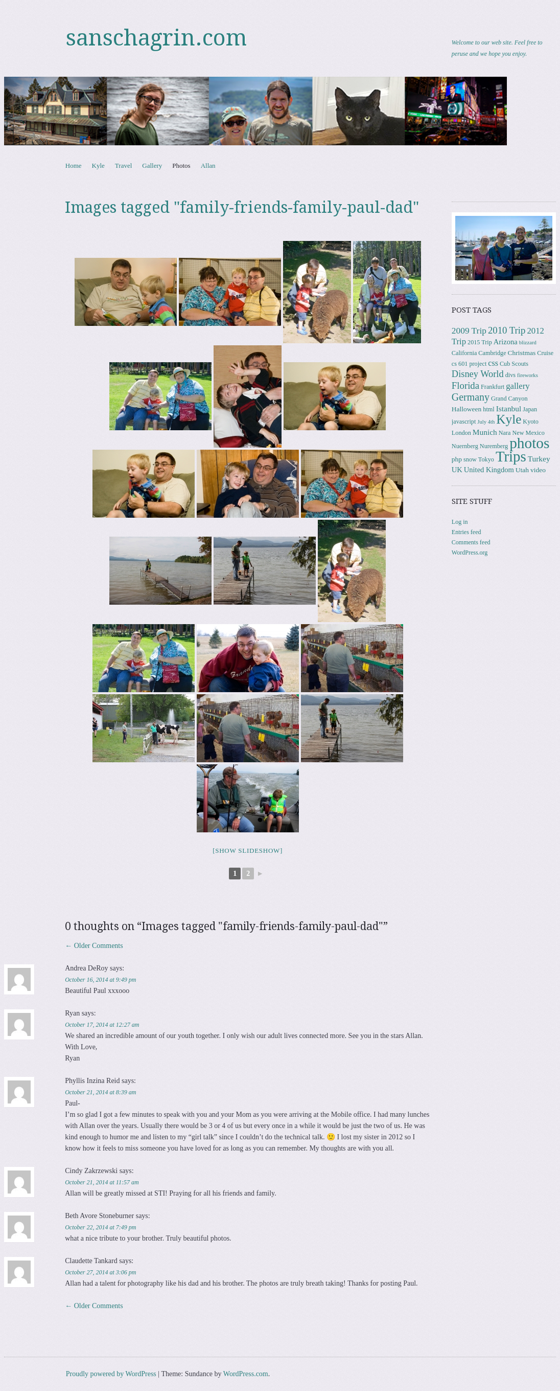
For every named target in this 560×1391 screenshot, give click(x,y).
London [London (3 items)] (461, 432)
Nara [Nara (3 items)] (505, 432)
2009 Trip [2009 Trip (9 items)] (469, 331)
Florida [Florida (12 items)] (465, 385)
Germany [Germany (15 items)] (470, 397)
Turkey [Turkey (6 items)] (539, 458)
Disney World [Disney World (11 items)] (478, 374)
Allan (208, 165)
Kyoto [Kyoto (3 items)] (531, 421)
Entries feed (466, 532)
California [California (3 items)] (464, 353)
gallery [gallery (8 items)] (517, 386)
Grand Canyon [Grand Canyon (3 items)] (509, 398)
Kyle (98, 165)
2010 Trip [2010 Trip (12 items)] (507, 330)
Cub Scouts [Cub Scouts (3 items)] (514, 363)
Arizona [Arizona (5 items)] (506, 342)
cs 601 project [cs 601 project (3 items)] (469, 363)
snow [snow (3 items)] (470, 459)
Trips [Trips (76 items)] (511, 456)
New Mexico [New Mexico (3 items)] (528, 432)
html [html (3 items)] (488, 409)
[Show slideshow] (248, 850)
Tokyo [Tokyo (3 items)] (486, 459)
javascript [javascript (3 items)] (464, 421)
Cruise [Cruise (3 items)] (545, 353)
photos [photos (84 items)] (529, 443)
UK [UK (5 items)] (457, 470)
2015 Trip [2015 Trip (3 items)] (480, 342)
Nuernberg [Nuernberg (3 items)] (465, 446)
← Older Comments (94, 946)
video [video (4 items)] (538, 470)
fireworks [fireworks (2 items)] (527, 375)
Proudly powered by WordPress (111, 1374)
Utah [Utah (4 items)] (522, 470)
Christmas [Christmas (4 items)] (522, 353)
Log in (460, 521)
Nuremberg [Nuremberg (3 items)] (494, 446)
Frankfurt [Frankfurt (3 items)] (492, 386)
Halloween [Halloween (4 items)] (466, 409)
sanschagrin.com (156, 38)
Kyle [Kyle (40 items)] (508, 419)
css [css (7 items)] (493, 363)
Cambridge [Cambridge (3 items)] (492, 353)
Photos (181, 165)
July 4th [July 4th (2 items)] (486, 422)
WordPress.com (245, 1374)
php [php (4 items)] (457, 459)
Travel (123, 165)
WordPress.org (469, 552)
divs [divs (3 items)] (510, 375)
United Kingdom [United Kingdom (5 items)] (489, 470)
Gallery (152, 165)
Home (73, 165)
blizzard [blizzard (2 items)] (527, 342)
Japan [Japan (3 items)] (530, 409)
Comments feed (471, 542)
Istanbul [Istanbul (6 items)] (509, 408)
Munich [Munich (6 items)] (485, 432)
